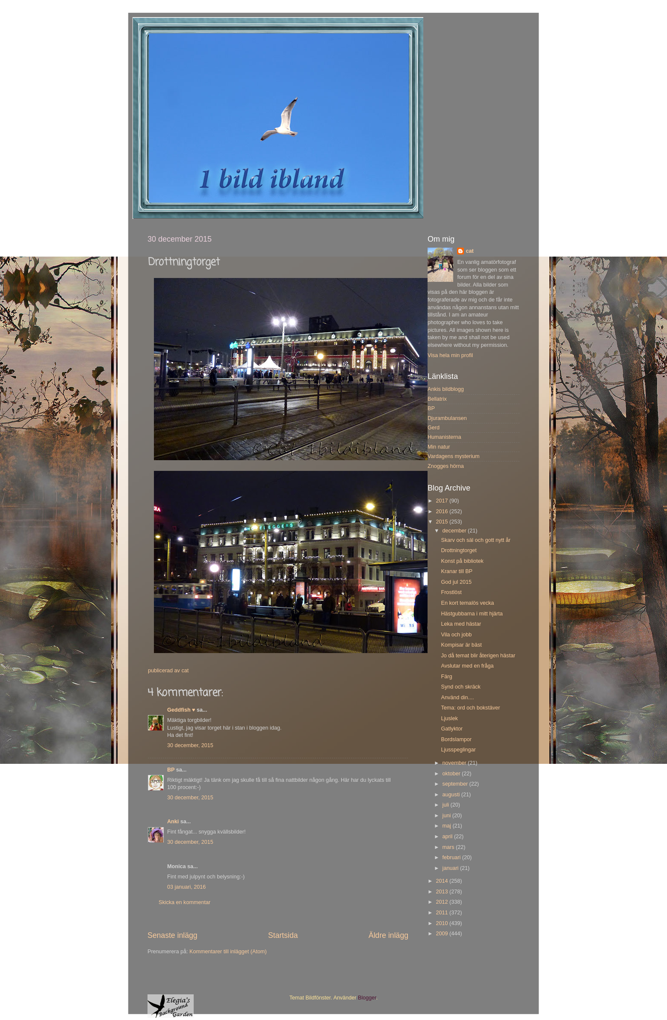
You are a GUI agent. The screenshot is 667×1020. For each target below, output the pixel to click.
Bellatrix (437, 399)
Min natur (439, 447)
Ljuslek (449, 718)
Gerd (434, 428)
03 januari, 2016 (186, 887)
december (455, 531)
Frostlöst (451, 592)
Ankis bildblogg (446, 389)
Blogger (367, 998)
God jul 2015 (456, 582)
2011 (442, 913)
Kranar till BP (456, 571)
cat (469, 251)
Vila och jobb (456, 635)
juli (447, 805)
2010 (442, 923)
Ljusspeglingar (458, 750)
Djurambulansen (447, 418)
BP (170, 770)
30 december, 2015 (190, 745)
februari (452, 857)
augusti (452, 795)
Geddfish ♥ (181, 710)
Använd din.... (457, 698)
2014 (442, 881)
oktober (452, 774)
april (448, 837)
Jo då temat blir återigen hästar (478, 656)
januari (451, 868)
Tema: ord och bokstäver (470, 708)
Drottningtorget (458, 550)
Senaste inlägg (173, 935)
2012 (442, 902)
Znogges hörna (446, 466)
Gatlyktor (451, 729)
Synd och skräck (460, 687)
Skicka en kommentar (184, 902)
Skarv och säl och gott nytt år (475, 540)
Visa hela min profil (450, 355)
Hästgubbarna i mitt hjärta (471, 614)
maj (448, 826)
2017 (442, 501)
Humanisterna (444, 437)
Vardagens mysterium (454, 456)
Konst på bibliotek (462, 561)
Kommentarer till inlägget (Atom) (228, 952)
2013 (442, 892)
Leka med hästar (461, 624)
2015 (442, 522)
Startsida (283, 935)
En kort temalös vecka (467, 603)
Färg (446, 677)
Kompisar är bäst (461, 645)
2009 (442, 934)
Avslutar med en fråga (467, 666)
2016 (442, 511)
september (456, 784)
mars (449, 847)
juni (447, 816)
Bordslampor (456, 739)
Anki (173, 822)
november (455, 763)
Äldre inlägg (388, 935)
